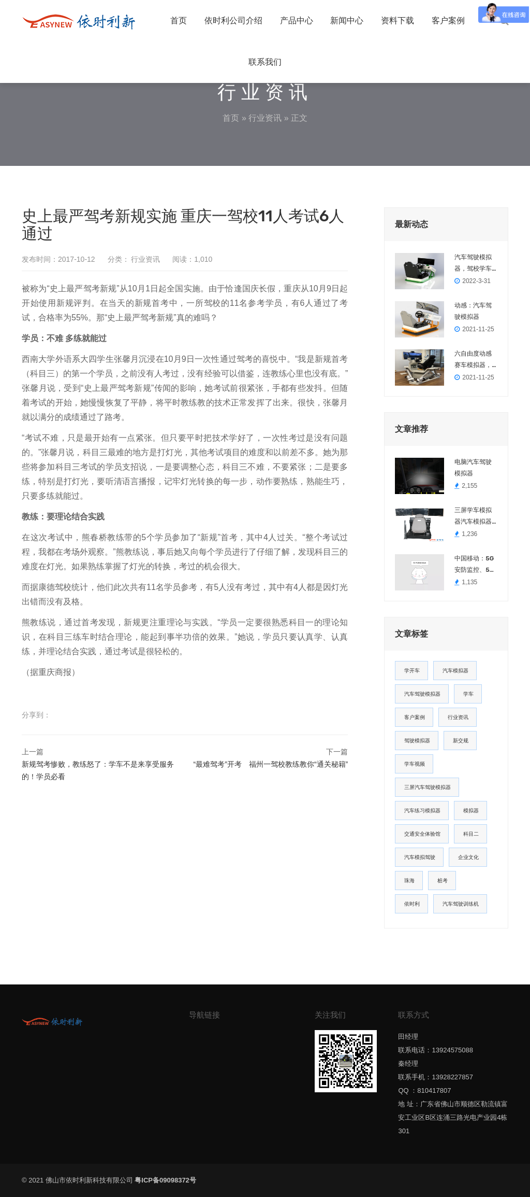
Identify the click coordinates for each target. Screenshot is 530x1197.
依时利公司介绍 (233, 20)
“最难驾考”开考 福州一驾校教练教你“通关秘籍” (271, 764)
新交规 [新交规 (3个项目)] (460, 740)
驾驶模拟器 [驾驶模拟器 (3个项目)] (417, 740)
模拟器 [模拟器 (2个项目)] (471, 810)
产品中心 (296, 20)
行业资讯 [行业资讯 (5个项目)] (458, 717)
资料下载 (397, 20)
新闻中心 (346, 20)
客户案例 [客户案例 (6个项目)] (414, 717)
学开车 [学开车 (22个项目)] (412, 670)
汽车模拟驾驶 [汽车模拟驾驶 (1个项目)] (419, 857)
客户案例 (448, 20)
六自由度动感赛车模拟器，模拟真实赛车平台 (473, 360)
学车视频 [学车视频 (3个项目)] (414, 764)
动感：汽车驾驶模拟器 (473, 311)
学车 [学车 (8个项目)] (468, 694)
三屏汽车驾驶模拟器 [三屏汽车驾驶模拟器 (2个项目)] (427, 787)
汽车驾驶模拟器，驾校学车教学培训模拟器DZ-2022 (473, 264)
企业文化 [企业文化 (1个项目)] (468, 857)
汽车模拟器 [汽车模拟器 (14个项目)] (455, 670)
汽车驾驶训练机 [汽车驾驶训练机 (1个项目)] (461, 904)
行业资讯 (265, 118)
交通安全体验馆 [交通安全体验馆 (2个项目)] (422, 834)
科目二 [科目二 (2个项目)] (471, 834)
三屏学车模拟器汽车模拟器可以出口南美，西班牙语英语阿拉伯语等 (473, 516)
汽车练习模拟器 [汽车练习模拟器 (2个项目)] (422, 810)
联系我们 (265, 62)
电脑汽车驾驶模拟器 (473, 467)
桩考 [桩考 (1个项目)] (442, 880)
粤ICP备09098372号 (165, 1180)
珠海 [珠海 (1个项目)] (409, 880)
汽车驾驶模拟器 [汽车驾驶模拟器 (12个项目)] (422, 694)
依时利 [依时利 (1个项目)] (412, 904)
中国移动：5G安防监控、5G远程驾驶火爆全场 (474, 565)
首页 (178, 20)
